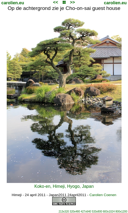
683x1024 (109, 211)
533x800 (97, 211)
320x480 (75, 211)
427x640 (86, 211)
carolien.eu (12, 3)
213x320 (64, 211)
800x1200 (121, 211)
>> (72, 2)
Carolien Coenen (102, 195)
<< (55, 2)
